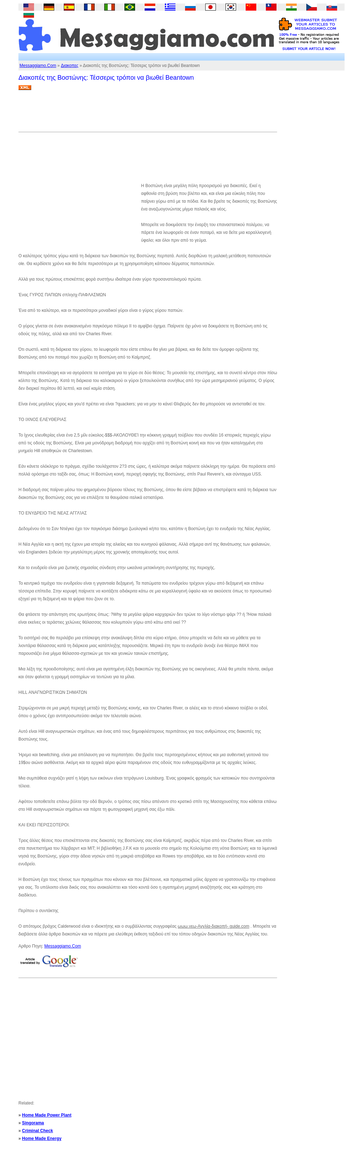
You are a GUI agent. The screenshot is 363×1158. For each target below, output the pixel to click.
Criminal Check (37, 1130)
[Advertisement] (147, 114)
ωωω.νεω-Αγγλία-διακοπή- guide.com (213, 926)
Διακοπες (69, 65)
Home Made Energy (41, 1138)
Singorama (33, 1122)
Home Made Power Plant (46, 1115)
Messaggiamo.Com (37, 65)
